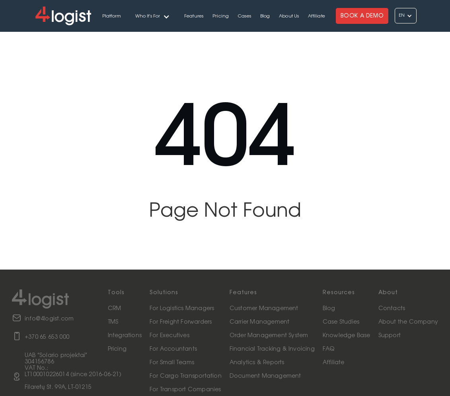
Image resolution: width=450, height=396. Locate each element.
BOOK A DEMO (362, 16)
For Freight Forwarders (181, 322)
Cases (244, 16)
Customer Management (264, 308)
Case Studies (341, 322)
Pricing (220, 16)
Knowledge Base (346, 335)
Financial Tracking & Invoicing (272, 349)
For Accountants (173, 349)
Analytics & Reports (257, 362)
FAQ (329, 349)
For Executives (169, 335)
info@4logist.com (49, 319)
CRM (114, 308)
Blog (265, 16)
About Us (289, 16)
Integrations (125, 335)
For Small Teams (172, 362)
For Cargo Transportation (186, 376)
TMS (113, 322)
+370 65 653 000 (47, 337)
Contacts (391, 308)
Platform (111, 16)
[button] (153, 15)
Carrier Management (260, 322)
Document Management (265, 376)
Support (389, 335)
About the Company (408, 322)
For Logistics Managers (182, 308)
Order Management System (269, 335)
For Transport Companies (185, 389)
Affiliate (316, 16)
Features (194, 16)
